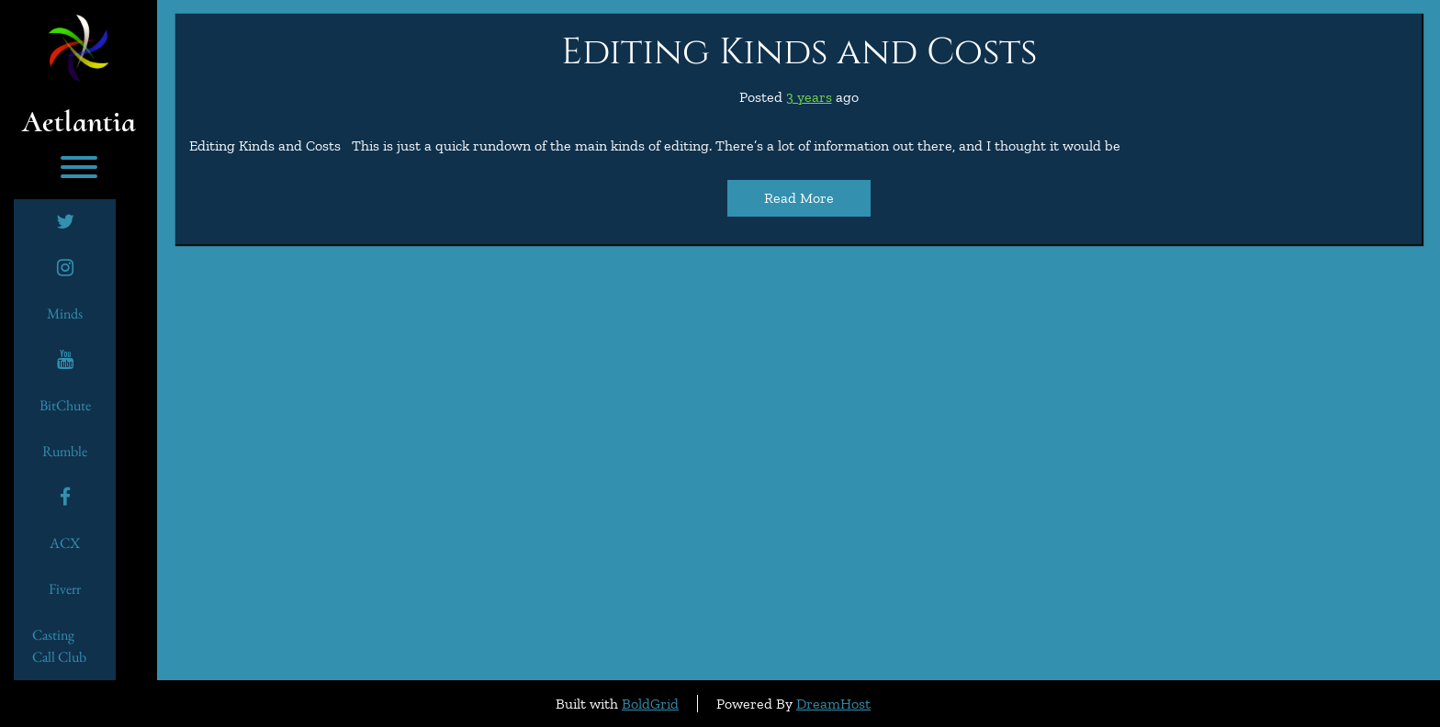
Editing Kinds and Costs (799, 52)
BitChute (65, 405)
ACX (65, 543)
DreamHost (833, 703)
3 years (809, 97)
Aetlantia (79, 122)
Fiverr (65, 588)
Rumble (64, 451)
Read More (799, 198)
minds (65, 313)
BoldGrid (650, 703)
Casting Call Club (59, 645)
